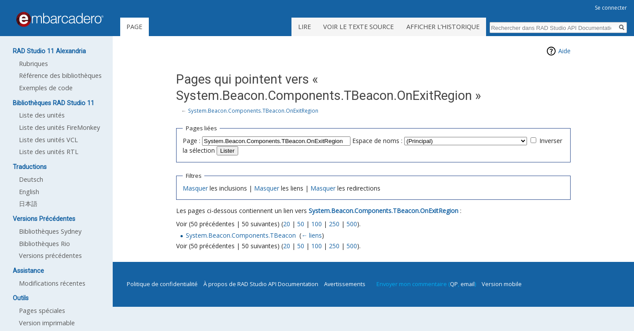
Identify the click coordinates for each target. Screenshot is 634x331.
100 (316, 224)
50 (300, 224)
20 (286, 224)
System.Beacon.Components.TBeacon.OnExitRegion (253, 110)
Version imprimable (47, 323)
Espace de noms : (377, 140)
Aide (564, 51)
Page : (191, 140)
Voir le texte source (358, 26)
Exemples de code (46, 88)
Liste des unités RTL (48, 151)
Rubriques (33, 63)
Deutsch (31, 179)
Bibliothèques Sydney (50, 231)
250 (334, 224)
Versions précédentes (50, 255)
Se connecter (611, 7)
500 (351, 224)
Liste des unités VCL (48, 140)
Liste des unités (42, 115)
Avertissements (344, 284)
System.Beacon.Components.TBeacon (241, 235)
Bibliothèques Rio (44, 243)
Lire (304, 26)
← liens (311, 235)
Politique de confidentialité (162, 284)
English (29, 192)
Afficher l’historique (442, 26)
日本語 (28, 203)
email (468, 284)
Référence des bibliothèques (60, 75)
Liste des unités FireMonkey (59, 127)
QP (454, 284)
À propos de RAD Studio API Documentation (260, 284)
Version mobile (502, 284)
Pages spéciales (42, 310)
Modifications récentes (52, 283)
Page (134, 26)
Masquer (195, 188)
